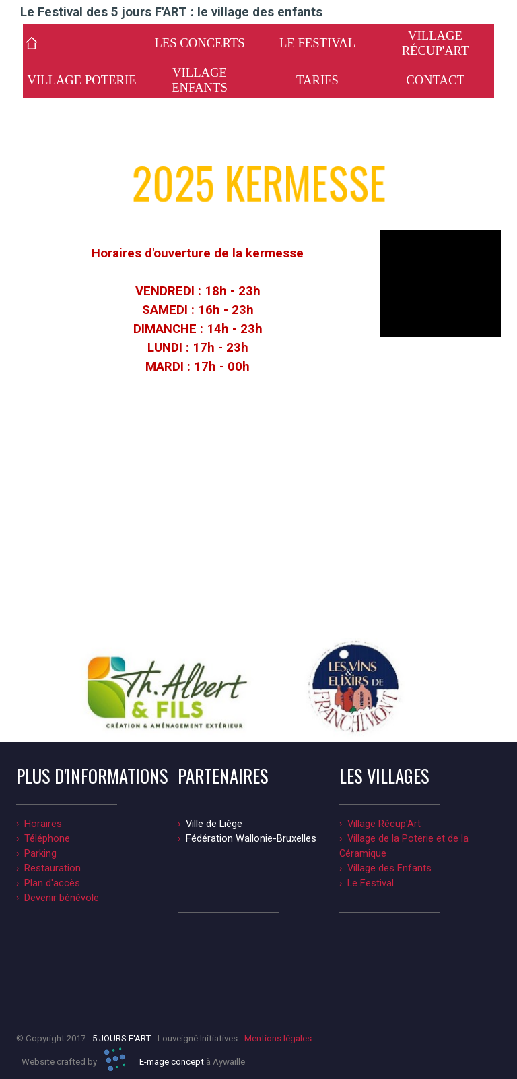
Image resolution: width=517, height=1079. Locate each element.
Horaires (43, 824)
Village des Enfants (389, 868)
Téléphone (47, 838)
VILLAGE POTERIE (81, 80)
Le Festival (370, 883)
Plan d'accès (52, 883)
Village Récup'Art (384, 824)
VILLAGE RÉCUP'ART (435, 42)
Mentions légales (278, 1038)
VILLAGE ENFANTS (200, 79)
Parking (40, 853)
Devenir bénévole (61, 898)
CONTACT (435, 80)
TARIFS (317, 80)
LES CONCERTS (199, 43)
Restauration (52, 868)
